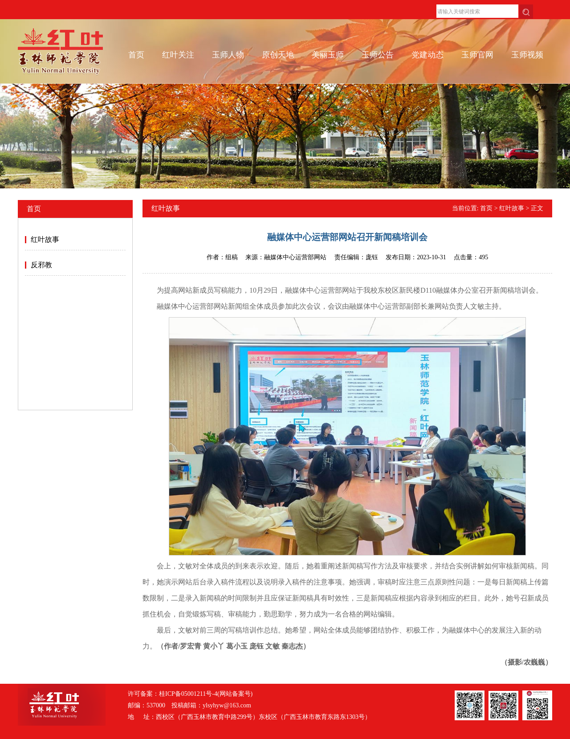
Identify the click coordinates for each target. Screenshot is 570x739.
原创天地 (278, 54)
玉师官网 (477, 54)
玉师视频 (527, 54)
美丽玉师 (328, 54)
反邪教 (41, 265)
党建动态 (427, 54)
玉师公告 (378, 54)
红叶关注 (178, 54)
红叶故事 (45, 239)
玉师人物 (228, 54)
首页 (136, 54)
